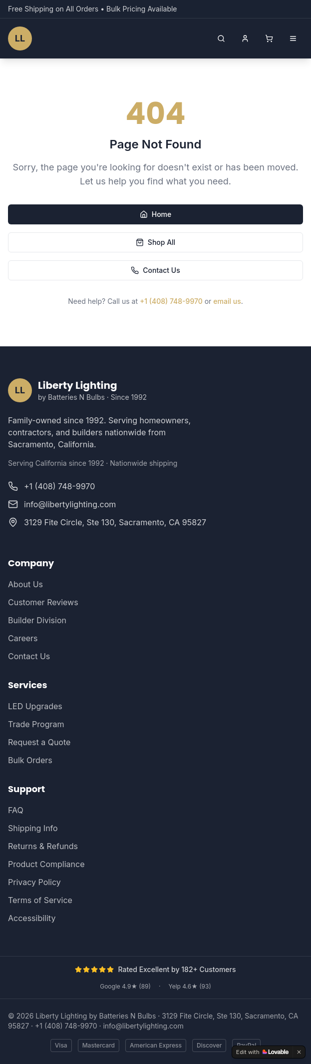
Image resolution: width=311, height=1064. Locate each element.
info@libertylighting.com (143, 1026)
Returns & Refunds (43, 846)
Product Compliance (46, 864)
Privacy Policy (34, 882)
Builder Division (37, 620)
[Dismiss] (299, 1052)
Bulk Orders (30, 760)
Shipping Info (33, 828)
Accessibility (31, 918)
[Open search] (221, 38)
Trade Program (36, 724)
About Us (25, 584)
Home (156, 214)
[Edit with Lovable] (262, 1052)
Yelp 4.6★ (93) (189, 986)
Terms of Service (40, 900)
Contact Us (155, 270)
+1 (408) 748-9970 (171, 301)
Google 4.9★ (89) (125, 986)
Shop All (155, 242)
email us (227, 301)
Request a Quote (39, 742)
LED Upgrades (35, 706)
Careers (23, 638)
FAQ (15, 810)
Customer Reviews (43, 602)
